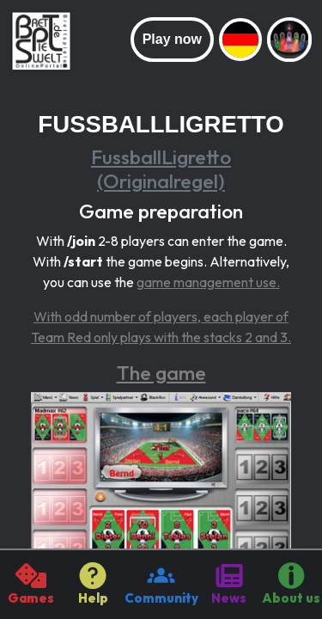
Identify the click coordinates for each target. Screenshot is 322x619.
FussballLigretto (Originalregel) (161, 168)
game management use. (208, 282)
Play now (172, 39)
